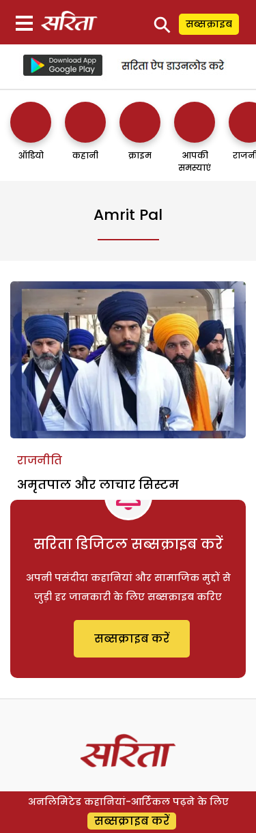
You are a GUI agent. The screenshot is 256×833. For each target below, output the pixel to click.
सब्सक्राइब (209, 24)
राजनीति (39, 460)
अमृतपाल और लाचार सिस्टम (98, 484)
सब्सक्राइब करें (131, 639)
